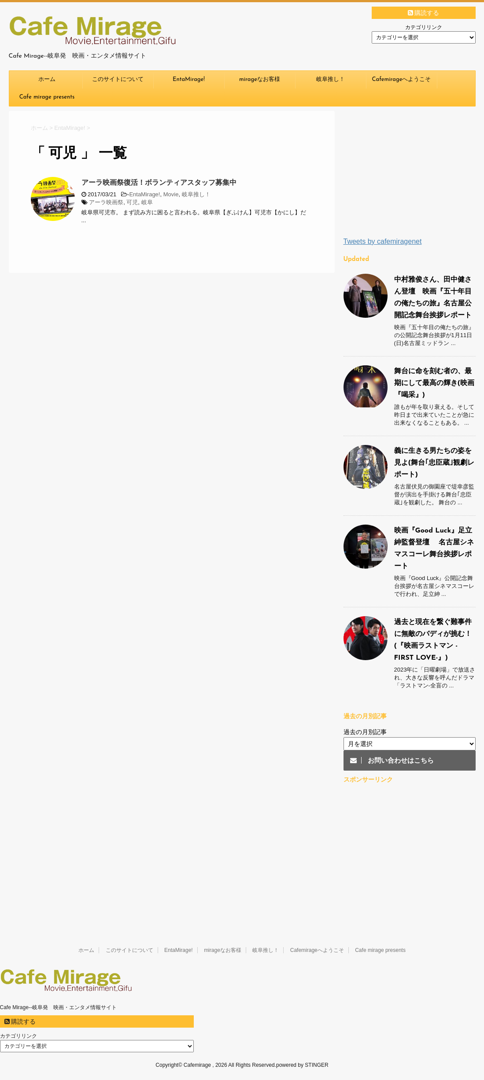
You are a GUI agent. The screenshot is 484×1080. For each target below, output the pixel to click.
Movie (171, 194)
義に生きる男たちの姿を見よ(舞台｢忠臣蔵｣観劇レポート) (434, 463)
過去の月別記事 (365, 731)
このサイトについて (118, 79)
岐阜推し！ (330, 79)
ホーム (46, 79)
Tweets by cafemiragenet (383, 241)
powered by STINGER (302, 1065)
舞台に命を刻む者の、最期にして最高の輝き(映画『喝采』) (434, 383)
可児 (132, 202)
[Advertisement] (410, 174)
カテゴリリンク (423, 27)
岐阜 (147, 202)
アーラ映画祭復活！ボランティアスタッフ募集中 (158, 182)
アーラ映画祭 (106, 202)
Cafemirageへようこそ (401, 79)
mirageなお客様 (259, 79)
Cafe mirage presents (47, 97)
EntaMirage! (189, 79)
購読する (424, 12)
